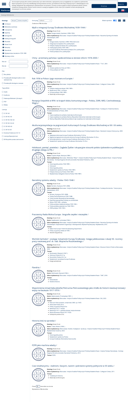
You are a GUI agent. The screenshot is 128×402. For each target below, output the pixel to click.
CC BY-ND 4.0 (8, 126)
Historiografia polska (56, 168)
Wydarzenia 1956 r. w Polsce (58, 90)
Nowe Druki (8, 44)
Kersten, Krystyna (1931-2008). (60, 186)
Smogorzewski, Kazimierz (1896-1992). (63, 33)
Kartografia (8, 36)
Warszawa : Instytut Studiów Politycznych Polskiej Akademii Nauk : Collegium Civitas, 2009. (87, 84)
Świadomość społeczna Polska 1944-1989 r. (63, 170)
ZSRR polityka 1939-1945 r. (58, 208)
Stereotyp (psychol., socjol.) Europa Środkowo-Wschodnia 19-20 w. (70, 139)
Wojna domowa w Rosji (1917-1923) (60, 312)
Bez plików (7, 74)
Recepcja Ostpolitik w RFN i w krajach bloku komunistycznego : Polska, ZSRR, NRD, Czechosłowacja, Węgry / (76, 101)
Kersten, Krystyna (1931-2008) (59, 194)
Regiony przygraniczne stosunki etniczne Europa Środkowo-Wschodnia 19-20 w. (74, 137)
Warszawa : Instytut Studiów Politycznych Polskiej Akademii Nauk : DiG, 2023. (83, 298)
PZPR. (54, 355)
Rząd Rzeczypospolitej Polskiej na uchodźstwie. (64, 200)
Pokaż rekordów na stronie (42, 386)
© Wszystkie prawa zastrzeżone (14, 139)
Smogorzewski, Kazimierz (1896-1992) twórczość (64, 42)
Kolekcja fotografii (10, 38)
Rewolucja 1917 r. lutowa (57, 308)
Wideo (6, 105)
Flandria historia (55, 282)
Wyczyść (14, 20)
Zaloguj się (120, 4)
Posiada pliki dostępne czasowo (13, 83)
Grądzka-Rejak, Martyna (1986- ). (61, 155)
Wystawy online (9, 56)
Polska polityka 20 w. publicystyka (60, 51)
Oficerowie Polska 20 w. (57, 304)
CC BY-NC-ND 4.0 (9, 120)
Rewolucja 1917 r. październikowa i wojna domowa (65, 310)
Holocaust (53, 166)
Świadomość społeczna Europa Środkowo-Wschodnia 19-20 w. (69, 141)
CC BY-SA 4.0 (8, 130)
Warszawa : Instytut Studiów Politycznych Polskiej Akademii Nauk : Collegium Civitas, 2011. (87, 371)
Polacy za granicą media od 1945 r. (60, 231)
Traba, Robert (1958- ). (58, 326)
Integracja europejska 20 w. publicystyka (62, 44)
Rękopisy (7, 47)
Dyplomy (7, 33)
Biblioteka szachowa (11, 27)
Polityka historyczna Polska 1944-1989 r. (62, 172)
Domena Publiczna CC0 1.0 (12, 133)
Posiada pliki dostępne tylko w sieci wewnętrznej (14, 79)
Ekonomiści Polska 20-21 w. (58, 257)
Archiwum (8, 24)
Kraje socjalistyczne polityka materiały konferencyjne (66, 115)
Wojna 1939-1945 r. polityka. (58, 202)
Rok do (4, 66)
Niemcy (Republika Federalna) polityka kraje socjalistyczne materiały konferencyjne (75, 119)
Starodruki (8, 50)
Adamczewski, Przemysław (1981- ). (62, 296)
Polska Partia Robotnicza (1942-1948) (61, 196)
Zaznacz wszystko (22, 20)
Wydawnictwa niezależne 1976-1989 (15, 53)
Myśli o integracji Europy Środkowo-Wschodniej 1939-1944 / (59, 27)
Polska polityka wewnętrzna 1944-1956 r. (62, 206)
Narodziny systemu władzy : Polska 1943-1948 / (53, 180)
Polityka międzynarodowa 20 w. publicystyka (63, 46)
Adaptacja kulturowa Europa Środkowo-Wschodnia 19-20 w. (68, 135)
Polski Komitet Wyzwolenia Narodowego (62, 198)
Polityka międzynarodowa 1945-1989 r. (61, 88)
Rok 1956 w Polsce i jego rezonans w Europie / (52, 78)
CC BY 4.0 (7, 113)
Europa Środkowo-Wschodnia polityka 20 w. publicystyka (67, 49)
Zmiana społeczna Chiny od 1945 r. (60, 68)
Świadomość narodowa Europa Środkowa (62, 259)
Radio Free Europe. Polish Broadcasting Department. (66, 229)
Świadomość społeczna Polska (59, 337)
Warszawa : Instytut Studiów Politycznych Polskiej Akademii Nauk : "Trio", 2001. (84, 64)
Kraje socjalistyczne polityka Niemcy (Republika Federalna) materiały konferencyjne (75, 117)
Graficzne (7, 95)
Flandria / (36, 267)
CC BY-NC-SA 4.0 (9, 123)
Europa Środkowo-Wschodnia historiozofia (63, 339)
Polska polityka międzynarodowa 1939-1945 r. (64, 204)
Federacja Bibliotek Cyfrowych (13, 98)
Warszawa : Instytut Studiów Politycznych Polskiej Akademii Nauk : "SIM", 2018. (84, 275)
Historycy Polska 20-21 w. (57, 255)
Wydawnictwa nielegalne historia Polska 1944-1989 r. (66, 174)
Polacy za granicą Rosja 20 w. (58, 306)
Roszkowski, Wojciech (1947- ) (59, 253)
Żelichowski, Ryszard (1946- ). (60, 273)
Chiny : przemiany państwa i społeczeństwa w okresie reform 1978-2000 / (65, 58)
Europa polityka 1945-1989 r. (58, 92)
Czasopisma (8, 30)
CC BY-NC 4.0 (8, 117)
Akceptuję (104, 6)
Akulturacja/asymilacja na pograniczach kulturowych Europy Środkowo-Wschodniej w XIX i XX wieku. (77, 125)
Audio (5, 92)
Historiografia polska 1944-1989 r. (60, 164)
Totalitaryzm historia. (56, 376)
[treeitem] (15, 24)
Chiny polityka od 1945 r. (57, 70)
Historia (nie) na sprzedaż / (44, 320)
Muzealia (7, 41)
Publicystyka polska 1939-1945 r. (59, 48)
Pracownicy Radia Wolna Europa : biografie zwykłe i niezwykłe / (60, 214)
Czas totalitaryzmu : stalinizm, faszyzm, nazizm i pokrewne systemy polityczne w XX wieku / (73, 365)
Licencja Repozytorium (11, 136)
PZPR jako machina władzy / (44, 345)
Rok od (4, 61)
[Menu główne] (4, 4)
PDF (5, 102)
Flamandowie (54, 280)
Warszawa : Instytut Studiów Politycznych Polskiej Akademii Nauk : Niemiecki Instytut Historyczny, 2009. (91, 131)
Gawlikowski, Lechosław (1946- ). (61, 220)
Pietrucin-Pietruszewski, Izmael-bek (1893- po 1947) (65, 303)
